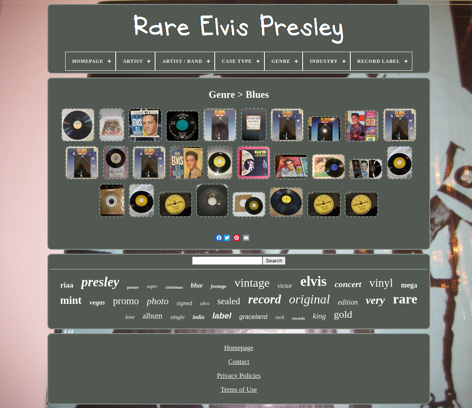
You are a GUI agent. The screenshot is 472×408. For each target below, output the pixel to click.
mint (71, 300)
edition (348, 302)
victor (285, 285)
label (221, 315)
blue (197, 285)
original (309, 299)
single (178, 317)
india (198, 317)
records (298, 318)
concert (347, 284)
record (264, 299)
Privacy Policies (238, 375)
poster (133, 287)
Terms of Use (239, 389)
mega (409, 285)
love (129, 317)
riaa (67, 285)
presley (100, 282)
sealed (229, 301)
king (319, 316)
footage (219, 286)
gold (343, 314)
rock (279, 317)
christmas (174, 287)
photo (158, 301)
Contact (238, 361)
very (375, 300)
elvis (313, 281)
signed (184, 303)
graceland (253, 316)
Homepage (239, 348)
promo (126, 300)
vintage (252, 282)
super (152, 286)
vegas (97, 302)
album (153, 315)
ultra (204, 303)
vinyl (381, 282)
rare (405, 298)
